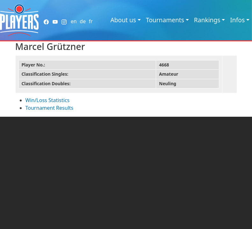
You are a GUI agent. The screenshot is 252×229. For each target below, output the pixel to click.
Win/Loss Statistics (47, 100)
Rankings (207, 20)
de (83, 21)
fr (91, 21)
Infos (237, 20)
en (74, 21)
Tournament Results (49, 107)
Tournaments (165, 20)
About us (123, 20)
